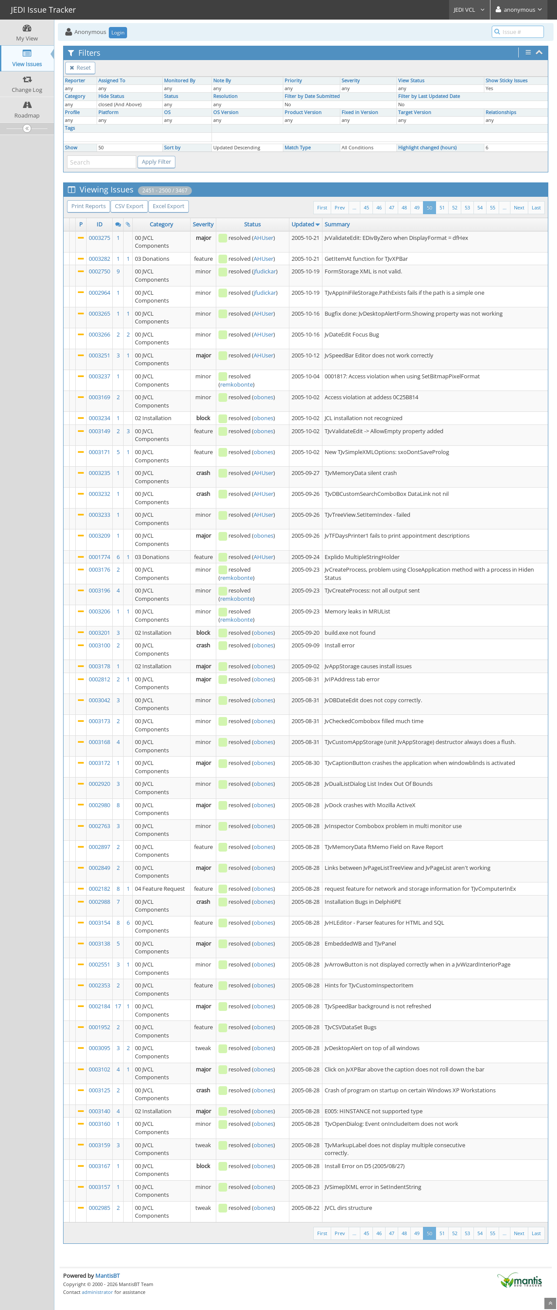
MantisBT (107, 1276)
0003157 (99, 1187)
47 (391, 207)
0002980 (99, 805)
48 (404, 207)
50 (429, 207)
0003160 (99, 1124)
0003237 (99, 376)
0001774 (99, 557)
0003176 (99, 569)
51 (442, 207)
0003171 (99, 452)
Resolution (225, 96)
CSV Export (129, 206)
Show (71, 148)
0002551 (99, 964)
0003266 (99, 334)
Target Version (414, 112)
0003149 (99, 431)
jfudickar (265, 271)
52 (454, 207)
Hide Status (111, 96)
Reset (80, 67)
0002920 (99, 784)
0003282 (99, 259)
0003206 (99, 611)
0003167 (99, 1166)
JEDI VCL (470, 9)
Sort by (172, 148)
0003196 (99, 590)
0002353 (99, 985)
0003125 (99, 1090)
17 (118, 1006)
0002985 (99, 1208)
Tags (70, 128)
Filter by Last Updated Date (429, 96)
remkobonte (236, 384)
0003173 (99, 721)
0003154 (99, 922)
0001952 (99, 1027)
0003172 (99, 763)
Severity (351, 80)
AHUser (263, 238)
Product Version (303, 112)
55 (492, 207)
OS (167, 112)
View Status (411, 80)
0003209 (99, 535)
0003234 (99, 418)
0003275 (99, 238)
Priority (293, 80)
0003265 (99, 313)
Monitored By (179, 80)
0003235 (99, 473)
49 (416, 207)
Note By (222, 80)
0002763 (99, 826)
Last (536, 207)
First (322, 207)
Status (171, 96)
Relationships (501, 112)
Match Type (298, 148)
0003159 (99, 1145)
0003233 (99, 515)
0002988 (99, 902)
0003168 (99, 742)
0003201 (99, 632)
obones (263, 397)
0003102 (99, 1069)
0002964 (99, 292)
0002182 (99, 888)
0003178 (99, 666)
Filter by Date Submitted (312, 96)
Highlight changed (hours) (427, 148)
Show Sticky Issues (506, 80)
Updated (303, 224)
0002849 (99, 868)
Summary (337, 224)
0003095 (99, 1048)
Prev (340, 207)
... (505, 207)
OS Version (225, 112)
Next (519, 207)
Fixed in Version (360, 112)
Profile (72, 112)
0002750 (99, 271)
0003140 (99, 1111)
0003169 (99, 397)
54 (480, 207)
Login (117, 32)
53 (467, 207)
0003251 (99, 355)
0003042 (99, 700)
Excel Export (169, 206)
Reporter (75, 80)
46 (379, 207)
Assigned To (111, 80)
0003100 (99, 645)
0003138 (99, 943)
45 (366, 207)
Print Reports (88, 206)
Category (75, 96)
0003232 (99, 494)
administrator (97, 1292)
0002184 (99, 1006)
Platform (108, 112)
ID (99, 224)
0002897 (99, 847)
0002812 (99, 679)
